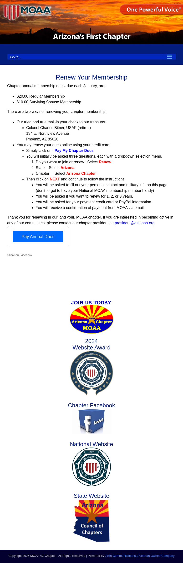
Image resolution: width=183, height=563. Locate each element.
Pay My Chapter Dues (74, 151)
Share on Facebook (19, 255)
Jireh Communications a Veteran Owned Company (140, 556)
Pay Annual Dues (37, 236)
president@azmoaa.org (135, 223)
